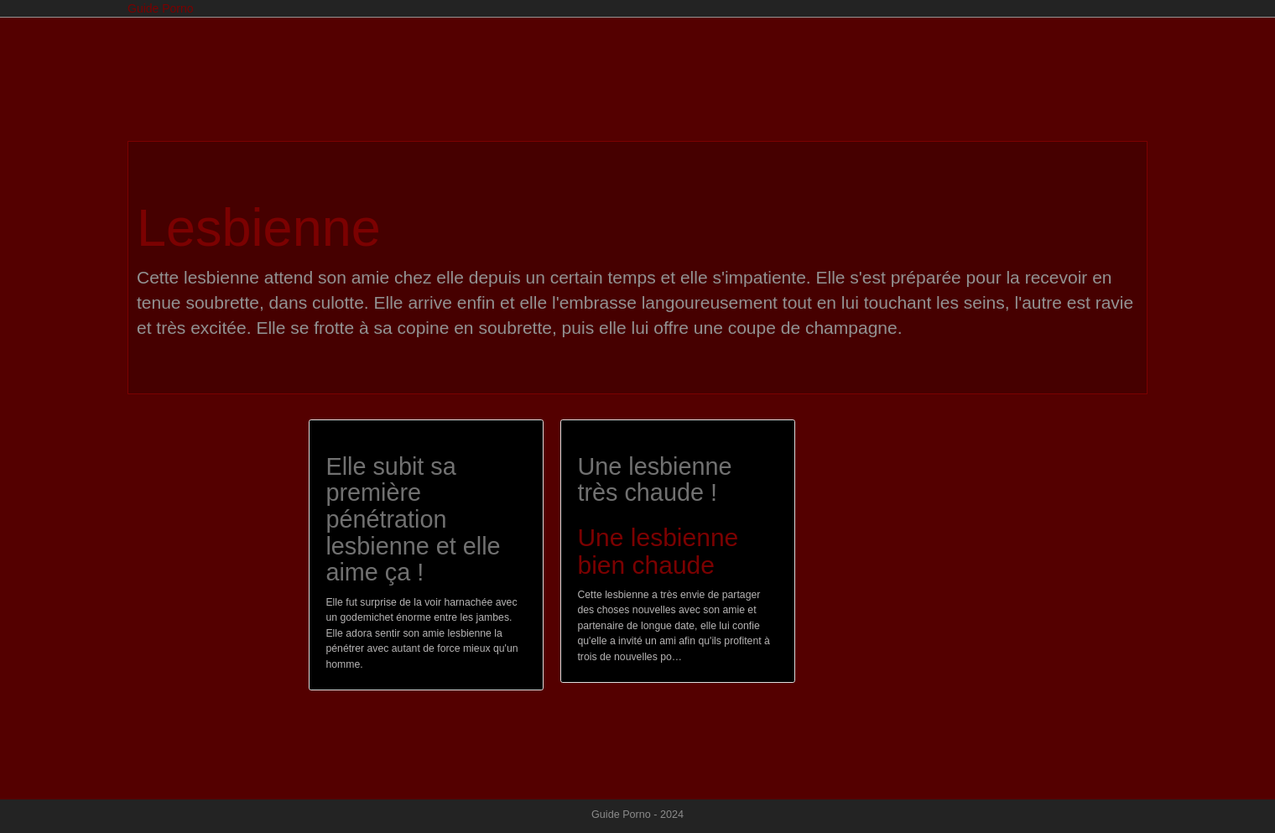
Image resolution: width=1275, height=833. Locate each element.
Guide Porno (161, 8)
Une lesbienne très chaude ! (654, 480)
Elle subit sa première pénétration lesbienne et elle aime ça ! (412, 520)
